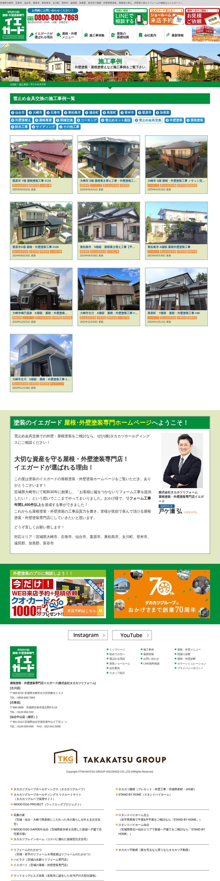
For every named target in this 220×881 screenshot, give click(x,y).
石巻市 (55, 112)
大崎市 (37, 112)
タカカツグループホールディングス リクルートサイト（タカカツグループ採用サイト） (48, 797)
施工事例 (148, 649)
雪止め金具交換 (150, 120)
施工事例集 (94, 35)
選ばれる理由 (117, 658)
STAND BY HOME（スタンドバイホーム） (145, 794)
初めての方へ (117, 654)
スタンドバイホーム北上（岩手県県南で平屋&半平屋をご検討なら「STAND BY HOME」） (160, 817)
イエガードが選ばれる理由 (41, 35)
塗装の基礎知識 (120, 35)
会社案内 (147, 35)
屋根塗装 (196, 120)
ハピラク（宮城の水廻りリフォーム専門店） (42, 859)
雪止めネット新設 (118, 120)
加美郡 (164, 112)
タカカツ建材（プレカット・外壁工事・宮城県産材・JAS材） (157, 789)
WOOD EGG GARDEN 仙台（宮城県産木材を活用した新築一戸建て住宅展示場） (58, 831)
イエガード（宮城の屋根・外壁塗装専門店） (42, 865)
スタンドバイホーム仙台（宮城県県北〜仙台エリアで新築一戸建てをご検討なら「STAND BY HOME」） (161, 829)
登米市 (129, 112)
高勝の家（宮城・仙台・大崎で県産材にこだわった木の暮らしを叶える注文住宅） (57, 819)
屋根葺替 (45, 120)
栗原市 (147, 112)
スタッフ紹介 (117, 672)
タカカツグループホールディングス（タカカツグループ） (50, 789)
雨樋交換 (66, 120)
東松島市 (74, 112)
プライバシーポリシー (190, 668)
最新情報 (175, 35)
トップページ (117, 649)
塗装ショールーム (119, 663)
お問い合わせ (151, 658)
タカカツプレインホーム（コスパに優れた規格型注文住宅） (51, 839)
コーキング (89, 120)
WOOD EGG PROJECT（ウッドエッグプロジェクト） (48, 804)
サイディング (45, 126)
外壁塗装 (176, 120)
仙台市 (20, 112)
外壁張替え (23, 120)
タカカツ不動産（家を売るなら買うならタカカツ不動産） (154, 849)
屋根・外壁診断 (186, 658)
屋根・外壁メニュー (67, 35)
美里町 (111, 112)
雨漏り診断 (183, 654)
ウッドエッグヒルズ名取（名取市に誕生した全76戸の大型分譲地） (57, 875)
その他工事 (71, 126)
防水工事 (21, 126)
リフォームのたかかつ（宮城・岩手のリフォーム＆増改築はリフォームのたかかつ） (53, 852)
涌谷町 (94, 112)
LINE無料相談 (151, 663)
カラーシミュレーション (191, 663)
